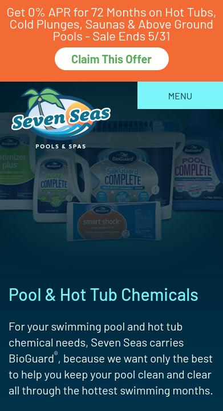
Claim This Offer (111, 59)
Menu (180, 95)
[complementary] (140, 348)
